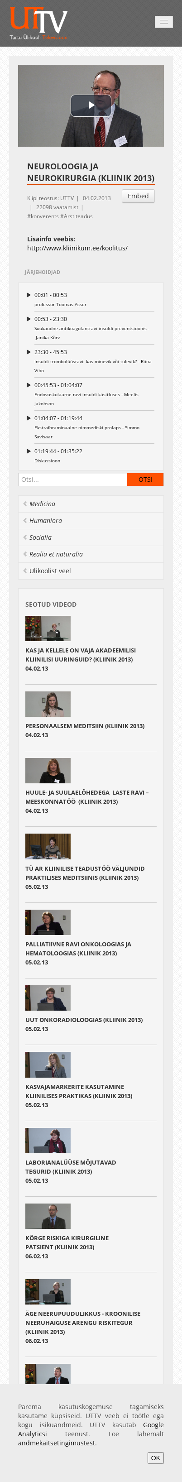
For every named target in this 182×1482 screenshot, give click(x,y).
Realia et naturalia (52, 554)
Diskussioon (94, 455)
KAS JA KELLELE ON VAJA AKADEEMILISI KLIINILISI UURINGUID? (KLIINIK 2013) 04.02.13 (80, 659)
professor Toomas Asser (94, 299)
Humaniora (42, 520)
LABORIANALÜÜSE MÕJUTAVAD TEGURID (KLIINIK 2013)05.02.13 (70, 1171)
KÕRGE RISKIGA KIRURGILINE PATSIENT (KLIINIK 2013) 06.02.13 (67, 1247)
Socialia (37, 537)
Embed (138, 196)
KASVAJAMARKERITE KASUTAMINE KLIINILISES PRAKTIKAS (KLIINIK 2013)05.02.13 (78, 1096)
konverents (45, 216)
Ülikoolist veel (46, 570)
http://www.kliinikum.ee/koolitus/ (77, 248)
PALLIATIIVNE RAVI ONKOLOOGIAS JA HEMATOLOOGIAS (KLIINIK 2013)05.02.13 (78, 953)
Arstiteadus (78, 216)
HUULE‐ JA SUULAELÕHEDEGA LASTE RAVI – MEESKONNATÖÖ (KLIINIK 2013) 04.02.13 (87, 801)
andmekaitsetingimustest (56, 1443)
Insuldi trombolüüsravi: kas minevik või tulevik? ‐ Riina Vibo (94, 361)
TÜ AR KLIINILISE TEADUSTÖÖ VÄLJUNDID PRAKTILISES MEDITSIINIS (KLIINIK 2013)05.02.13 (85, 877)
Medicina (38, 503)
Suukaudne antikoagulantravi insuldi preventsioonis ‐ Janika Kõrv (94, 328)
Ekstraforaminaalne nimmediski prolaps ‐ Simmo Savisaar (94, 427)
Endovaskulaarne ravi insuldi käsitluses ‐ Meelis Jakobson (94, 394)
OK (155, 1458)
